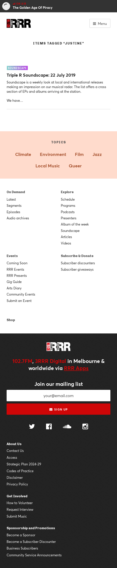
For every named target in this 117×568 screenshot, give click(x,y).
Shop (11, 320)
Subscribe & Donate (77, 256)
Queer (75, 166)
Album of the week (75, 224)
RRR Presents (17, 275)
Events (12, 256)
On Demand (16, 192)
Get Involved (17, 496)
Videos (66, 243)
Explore (67, 192)
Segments (14, 205)
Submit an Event (19, 300)
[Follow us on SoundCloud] (67, 426)
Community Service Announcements (34, 555)
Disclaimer (15, 477)
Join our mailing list (58, 383)
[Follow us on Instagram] (85, 427)
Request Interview (20, 509)
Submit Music (17, 516)
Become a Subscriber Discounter (31, 541)
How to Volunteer (20, 503)
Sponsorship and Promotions (31, 528)
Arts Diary (14, 288)
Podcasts (68, 212)
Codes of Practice (20, 471)
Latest (11, 199)
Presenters (68, 218)
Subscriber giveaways (77, 269)
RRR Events (15, 269)
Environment (53, 154)
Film (79, 154)
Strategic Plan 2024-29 (24, 464)
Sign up (58, 409)
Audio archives (18, 218)
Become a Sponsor (21, 535)
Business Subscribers (22, 548)
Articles (66, 237)
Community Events (21, 294)
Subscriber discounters (78, 263)
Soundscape (70, 230)
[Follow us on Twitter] (32, 427)
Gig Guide (14, 281)
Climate (23, 154)
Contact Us (15, 450)
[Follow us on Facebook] (49, 427)
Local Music (47, 166)
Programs (68, 205)
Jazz (97, 154)
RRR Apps (76, 368)
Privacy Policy (17, 484)
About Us (14, 444)
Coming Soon (17, 263)
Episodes (13, 212)
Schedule (68, 199)
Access (12, 457)
